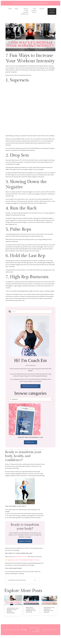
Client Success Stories (33, 10)
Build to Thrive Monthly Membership (24, 11)
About (10, 8)
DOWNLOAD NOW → (30, 442)
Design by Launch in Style (49, 631)
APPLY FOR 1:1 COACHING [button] (51, 11)
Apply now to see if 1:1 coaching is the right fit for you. (23, 562)
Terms (37, 631)
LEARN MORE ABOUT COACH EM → (30, 386)
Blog (16, 8)
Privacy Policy (34, 630)
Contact (42, 8)
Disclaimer (35, 633)
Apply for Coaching (25, 543)
